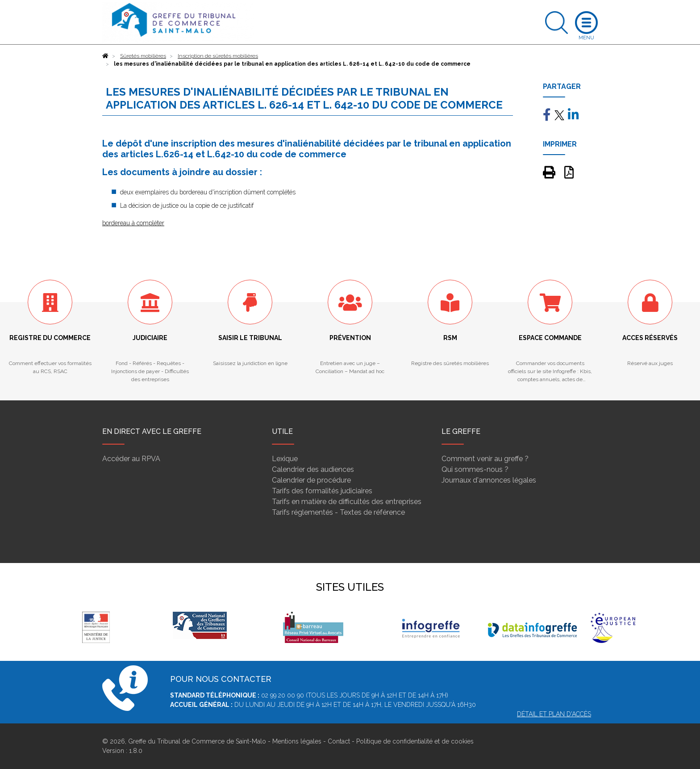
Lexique (285, 458)
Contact (339, 741)
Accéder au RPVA (131, 458)
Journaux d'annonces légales (489, 480)
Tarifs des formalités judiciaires (322, 491)
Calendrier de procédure (311, 480)
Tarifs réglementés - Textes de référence (338, 512)
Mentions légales (296, 741)
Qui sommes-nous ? (475, 469)
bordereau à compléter (133, 223)
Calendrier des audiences (313, 469)
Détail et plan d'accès (554, 714)
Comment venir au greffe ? (485, 458)
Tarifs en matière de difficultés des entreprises (346, 501)
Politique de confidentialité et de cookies (415, 741)
